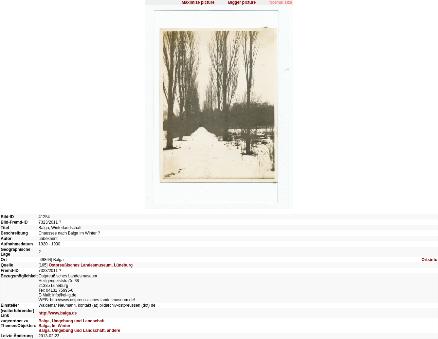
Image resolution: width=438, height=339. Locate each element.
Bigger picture (242, 2)
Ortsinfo (429, 259)
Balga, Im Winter (54, 325)
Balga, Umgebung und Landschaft (71, 321)
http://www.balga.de (57, 313)
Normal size (280, 2)
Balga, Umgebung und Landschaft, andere (79, 330)
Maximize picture (198, 2)
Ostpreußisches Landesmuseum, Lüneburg (90, 265)
